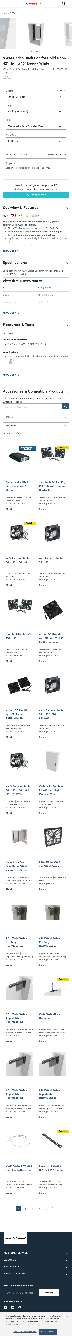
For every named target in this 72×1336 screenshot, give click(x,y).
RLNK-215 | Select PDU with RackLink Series (18, 499)
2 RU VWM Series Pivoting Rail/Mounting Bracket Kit (16, 943)
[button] (4, 4)
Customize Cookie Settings (24, 1331)
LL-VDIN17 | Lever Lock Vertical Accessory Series (50, 1183)
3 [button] (32, 1208)
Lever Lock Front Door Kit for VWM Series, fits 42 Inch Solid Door (17, 867)
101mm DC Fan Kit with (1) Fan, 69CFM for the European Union (51, 639)
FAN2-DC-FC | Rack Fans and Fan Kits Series (52, 499)
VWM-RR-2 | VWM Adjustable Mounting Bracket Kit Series (52, 1107)
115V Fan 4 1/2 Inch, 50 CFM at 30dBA (17, 560)
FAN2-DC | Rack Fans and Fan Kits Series (17, 651)
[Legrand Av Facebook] (5, 1307)
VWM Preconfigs (26, 224)
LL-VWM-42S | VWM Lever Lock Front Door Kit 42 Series (19, 879)
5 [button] (46, 1208)
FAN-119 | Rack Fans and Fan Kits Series (52, 727)
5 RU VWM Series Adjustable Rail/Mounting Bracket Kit (16, 1019)
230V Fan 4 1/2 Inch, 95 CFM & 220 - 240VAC (51, 714)
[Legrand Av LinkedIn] (12, 1307)
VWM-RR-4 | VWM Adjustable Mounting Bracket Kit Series (19, 1107)
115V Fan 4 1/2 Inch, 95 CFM (51, 560)
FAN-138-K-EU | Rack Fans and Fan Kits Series (18, 727)
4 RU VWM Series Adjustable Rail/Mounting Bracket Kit (16, 1095)
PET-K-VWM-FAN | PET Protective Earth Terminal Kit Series (19, 1183)
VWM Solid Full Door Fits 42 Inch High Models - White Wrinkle (51, 791)
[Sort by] (36, 425)
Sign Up (49, 1292)
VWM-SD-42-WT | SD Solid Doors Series (51, 803)
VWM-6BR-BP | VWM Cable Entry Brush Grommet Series (52, 1031)
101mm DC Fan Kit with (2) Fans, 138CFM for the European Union (17, 715)
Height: (9, 105)
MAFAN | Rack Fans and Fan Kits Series (52, 575)
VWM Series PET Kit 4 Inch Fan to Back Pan (19, 1168)
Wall (14, 12)
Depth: (9, 90)
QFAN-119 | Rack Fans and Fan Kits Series (18, 803)
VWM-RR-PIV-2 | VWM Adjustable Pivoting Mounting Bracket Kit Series (19, 955)
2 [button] (25, 1208)
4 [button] (39, 1208)
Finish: (9, 120)
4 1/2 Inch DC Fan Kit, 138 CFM (19, 636)
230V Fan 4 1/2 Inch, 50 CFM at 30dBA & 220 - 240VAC (18, 789)
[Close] (67, 1316)
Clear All (61, 90)
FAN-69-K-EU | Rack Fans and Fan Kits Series (50, 651)
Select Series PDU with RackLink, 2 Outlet (17, 486)
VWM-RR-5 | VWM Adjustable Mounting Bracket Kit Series (19, 1031)
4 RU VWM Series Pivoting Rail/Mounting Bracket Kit (49, 943)
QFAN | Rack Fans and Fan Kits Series (18, 575)
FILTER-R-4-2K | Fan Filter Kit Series (52, 879)
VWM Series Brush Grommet (50, 1016)
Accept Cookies (48, 1331)
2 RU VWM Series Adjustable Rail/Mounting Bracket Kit (49, 1095)
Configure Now (36, 195)
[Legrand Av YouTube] (19, 1307)
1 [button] (18, 1208)
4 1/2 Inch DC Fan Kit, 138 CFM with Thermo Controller (52, 486)
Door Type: (11, 135)
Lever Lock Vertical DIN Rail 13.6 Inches (51, 1168)
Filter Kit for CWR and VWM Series (49, 864)
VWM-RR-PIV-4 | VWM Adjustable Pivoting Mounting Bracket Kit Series (52, 955)
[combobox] (36, 96)
